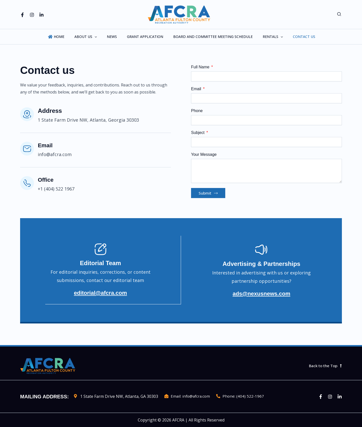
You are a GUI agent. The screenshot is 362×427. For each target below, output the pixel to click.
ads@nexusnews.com (261, 295)
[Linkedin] (41, 15)
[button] (339, 14)
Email (47, 145)
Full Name (200, 67)
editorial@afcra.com (100, 295)
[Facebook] (22, 15)
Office (47, 179)
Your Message (204, 154)
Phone (197, 111)
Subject (198, 132)
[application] (100, 36)
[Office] (27, 183)
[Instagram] (32, 15)
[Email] (27, 149)
